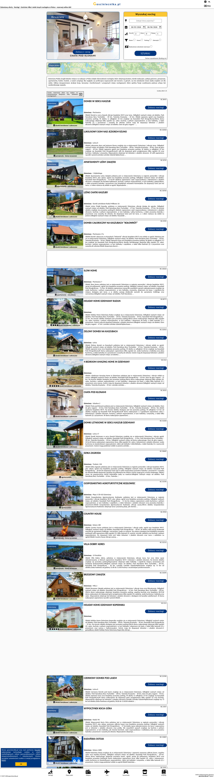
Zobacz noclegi (156, 107)
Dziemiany (52, 103)
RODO (4, 760)
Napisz (211, 776)
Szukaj (145, 53)
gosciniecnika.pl (107, 4)
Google (37, 750)
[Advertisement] (107, 653)
